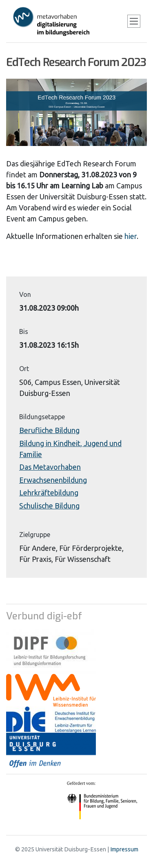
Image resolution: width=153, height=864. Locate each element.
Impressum (124, 849)
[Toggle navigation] (133, 21)
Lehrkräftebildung (48, 492)
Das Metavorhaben (50, 467)
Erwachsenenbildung (53, 480)
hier (130, 236)
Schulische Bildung (49, 506)
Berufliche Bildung (49, 430)
